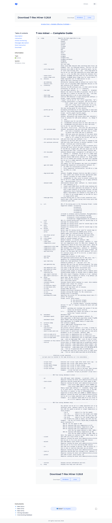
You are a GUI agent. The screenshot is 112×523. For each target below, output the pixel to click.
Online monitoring (21, 40)
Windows (80, 17)
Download (18, 47)
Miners (86, 4)
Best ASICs (19, 506)
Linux (89, 17)
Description (18, 36)
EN (95, 4)
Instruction (18, 38)
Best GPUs (19, 511)
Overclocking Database (23, 515)
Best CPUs (19, 508)
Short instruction (20, 45)
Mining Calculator (21, 513)
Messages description (22, 43)
